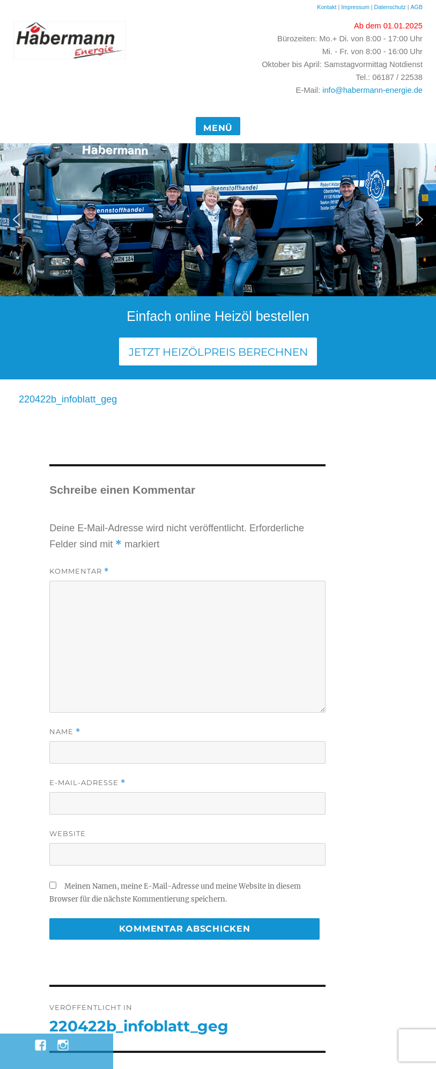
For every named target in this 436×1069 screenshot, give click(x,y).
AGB (416, 7)
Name (64, 731)
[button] (16, 219)
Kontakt (326, 7)
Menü (218, 128)
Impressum (355, 7)
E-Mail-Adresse (87, 782)
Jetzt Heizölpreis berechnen (218, 352)
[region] (218, 219)
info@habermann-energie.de (372, 90)
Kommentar (79, 571)
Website (67, 833)
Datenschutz (391, 7)
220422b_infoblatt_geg (68, 399)
